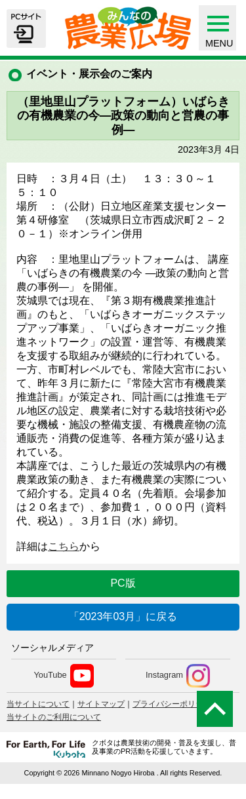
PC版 (122, 583)
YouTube (63, 676)
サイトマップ (101, 704)
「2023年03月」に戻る (123, 616)
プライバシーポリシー (172, 704)
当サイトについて (38, 704)
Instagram (178, 676)
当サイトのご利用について (54, 717)
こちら (63, 546)
